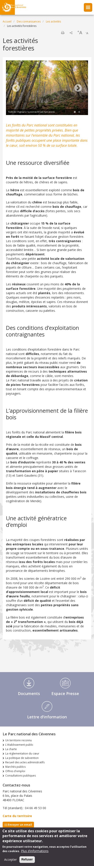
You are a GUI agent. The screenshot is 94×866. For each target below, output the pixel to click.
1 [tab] (75, 112)
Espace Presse (65, 693)
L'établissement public (19, 745)
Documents (29, 693)
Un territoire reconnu (18, 740)
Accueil (7, 21)
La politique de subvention (22, 758)
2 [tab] (79, 112)
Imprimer (62, 32)
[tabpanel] (47, 88)
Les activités (53, 21)
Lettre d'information (47, 716)
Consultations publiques (20, 775)
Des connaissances (29, 21)
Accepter (10, 860)
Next (78, 88)
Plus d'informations (35, 851)
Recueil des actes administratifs (25, 762)
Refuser (27, 859)
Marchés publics (15, 767)
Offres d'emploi (15, 771)
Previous (15, 88)
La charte (11, 749)
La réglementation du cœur (22, 753)
